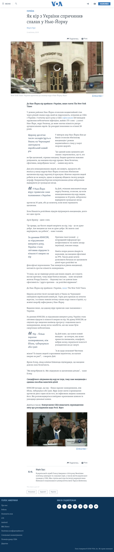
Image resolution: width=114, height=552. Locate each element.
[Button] (73, 38)
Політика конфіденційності (12, 531)
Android (4, 522)
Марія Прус (31, 28)
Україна (30, 11)
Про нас (4, 505)
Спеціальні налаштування (11, 535)
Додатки (4, 544)
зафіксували (67, 118)
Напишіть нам (7, 514)
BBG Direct (5, 527)
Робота (4, 510)
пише (65, 288)
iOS (2, 518)
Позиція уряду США (9, 539)
